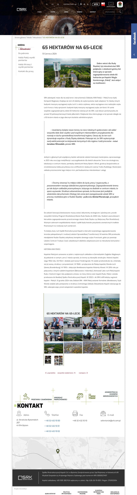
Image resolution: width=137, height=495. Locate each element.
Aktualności (37, 37)
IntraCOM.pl (23, 489)
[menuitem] (39, 12)
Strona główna (20, 37)
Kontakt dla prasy (26, 71)
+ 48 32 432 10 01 (52, 426)
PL (47, 4)
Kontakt (93, 12)
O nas (39, 12)
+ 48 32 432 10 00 (52, 420)
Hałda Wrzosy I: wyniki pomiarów (25, 65)
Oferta (52, 12)
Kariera (79, 12)
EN (52, 4)
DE (58, 4)
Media (66, 12)
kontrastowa (69, 4)
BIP (103, 4)
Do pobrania (23, 53)
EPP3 (96, 4)
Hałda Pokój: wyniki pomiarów (26, 58)
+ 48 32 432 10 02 (52, 431)
